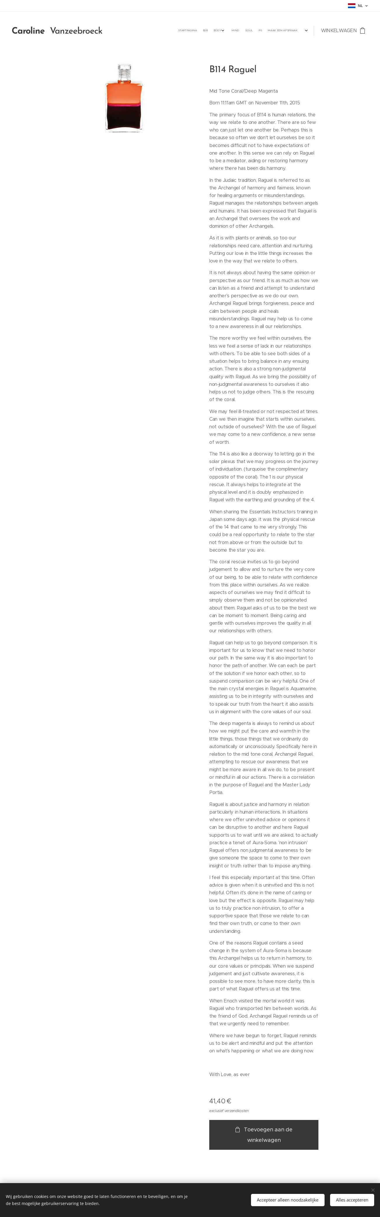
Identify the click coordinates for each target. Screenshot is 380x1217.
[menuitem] (253, 30)
